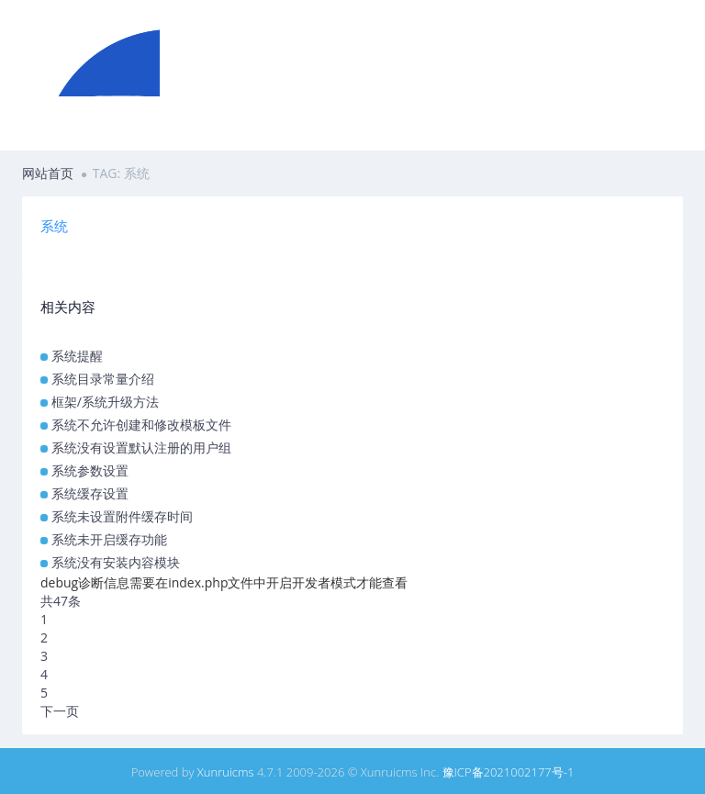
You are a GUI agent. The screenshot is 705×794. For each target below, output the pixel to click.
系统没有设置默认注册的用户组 (141, 447)
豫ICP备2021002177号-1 (508, 772)
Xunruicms (225, 772)
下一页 (59, 711)
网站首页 (47, 173)
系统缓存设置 (90, 493)
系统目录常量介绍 (102, 378)
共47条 (60, 600)
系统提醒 (77, 355)
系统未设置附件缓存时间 (122, 516)
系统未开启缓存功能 (109, 539)
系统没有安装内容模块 (115, 562)
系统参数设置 (90, 470)
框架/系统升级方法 (105, 401)
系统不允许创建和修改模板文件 (141, 424)
